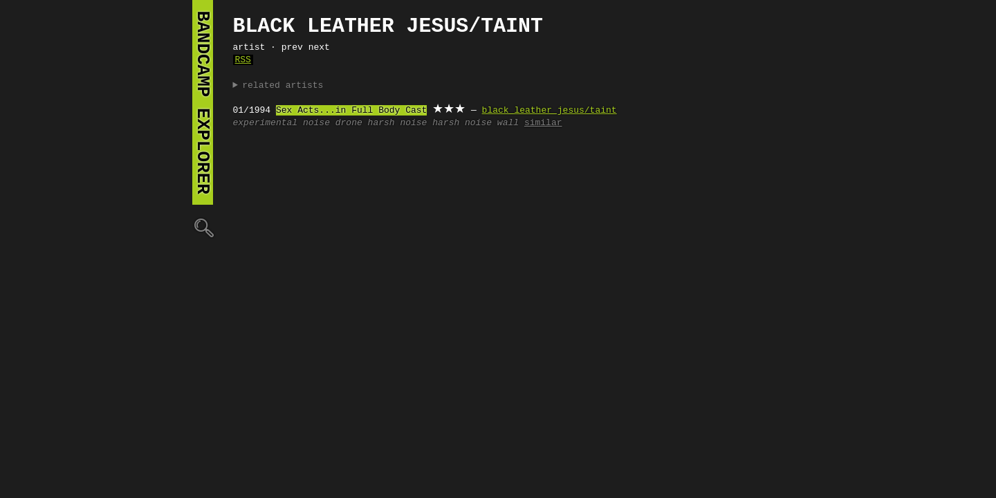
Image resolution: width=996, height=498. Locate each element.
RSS (243, 60)
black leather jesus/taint (549, 110)
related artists (282, 86)
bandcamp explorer (202, 102)
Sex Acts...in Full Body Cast (351, 110)
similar (543, 123)
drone (348, 123)
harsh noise (397, 123)
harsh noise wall (475, 123)
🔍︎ (202, 227)
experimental (265, 123)
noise (316, 123)
